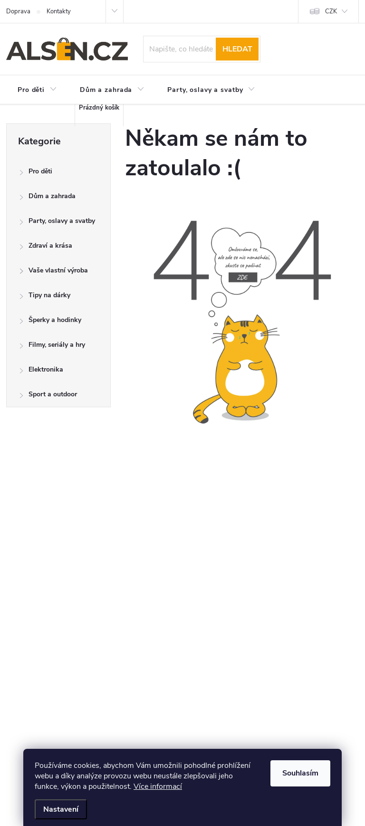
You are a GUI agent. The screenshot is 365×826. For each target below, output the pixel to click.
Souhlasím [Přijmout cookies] (300, 773)
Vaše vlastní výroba (53, 273)
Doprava (18, 11)
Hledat (237, 49)
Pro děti (35, 174)
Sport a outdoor (48, 396)
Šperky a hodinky (50, 322)
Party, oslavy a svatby (57, 223)
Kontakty (59, 11)
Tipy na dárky (44, 297)
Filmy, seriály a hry (52, 347)
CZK (331, 11)
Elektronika (41, 372)
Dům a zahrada (47, 198)
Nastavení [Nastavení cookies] (60, 809)
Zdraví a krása (45, 248)
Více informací (158, 786)
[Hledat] (201, 49)
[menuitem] (37, 90)
